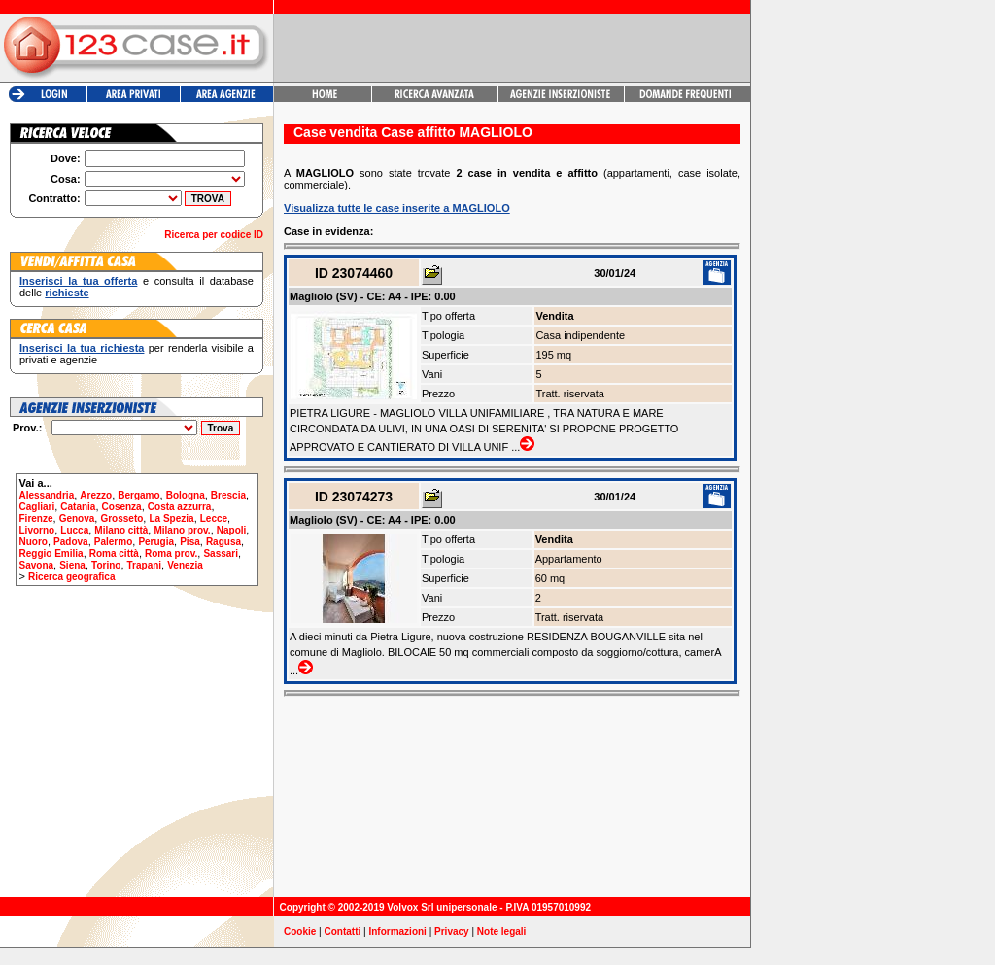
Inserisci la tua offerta (78, 281)
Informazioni (397, 931)
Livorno (37, 530)
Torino (105, 565)
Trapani (144, 565)
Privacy (451, 931)
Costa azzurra (180, 506)
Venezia (185, 565)
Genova (77, 518)
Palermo (113, 541)
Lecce (213, 518)
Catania (77, 506)
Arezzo (96, 495)
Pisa (190, 541)
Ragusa (223, 541)
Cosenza (122, 506)
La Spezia (171, 518)
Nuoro (33, 541)
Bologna (185, 495)
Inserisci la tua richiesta (81, 348)
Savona (36, 565)
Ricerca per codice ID (213, 234)
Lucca (74, 530)
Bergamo (138, 495)
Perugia (156, 541)
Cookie (300, 931)
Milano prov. (182, 530)
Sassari (220, 553)
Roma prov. (171, 553)
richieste (66, 292)
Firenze (36, 518)
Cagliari (37, 506)
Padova (70, 541)
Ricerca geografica (72, 576)
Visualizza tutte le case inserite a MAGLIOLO (397, 208)
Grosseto (121, 518)
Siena (72, 565)
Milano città (121, 530)
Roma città (114, 553)
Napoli (232, 530)
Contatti (343, 931)
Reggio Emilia (51, 553)
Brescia (228, 495)
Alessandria (47, 495)
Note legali (502, 931)
